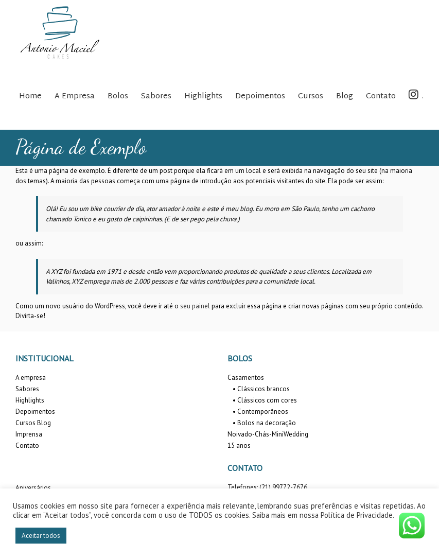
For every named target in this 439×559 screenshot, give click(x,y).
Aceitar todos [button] (41, 535)
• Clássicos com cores (265, 400)
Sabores (27, 389)
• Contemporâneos (260, 411)
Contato (27, 445)
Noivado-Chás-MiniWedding (267, 434)
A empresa (30, 377)
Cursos (25, 422)
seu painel (195, 306)
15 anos (239, 445)
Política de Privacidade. (357, 515)
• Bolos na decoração (264, 422)
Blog (44, 422)
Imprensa (28, 434)
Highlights (29, 400)
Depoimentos (35, 411)
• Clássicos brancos (261, 389)
